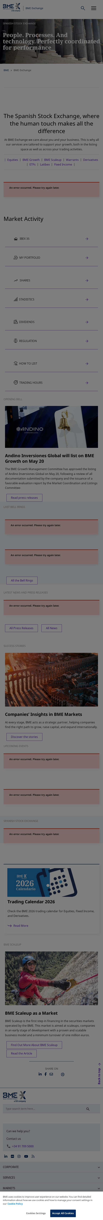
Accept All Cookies (63, 1213)
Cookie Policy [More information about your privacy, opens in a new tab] (15, 1203)
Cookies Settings (36, 1213)
